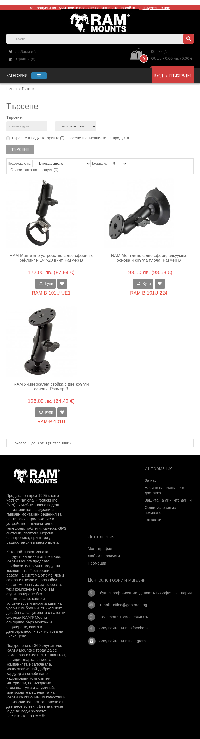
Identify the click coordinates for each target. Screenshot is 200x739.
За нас (151, 480)
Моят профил (100, 548)
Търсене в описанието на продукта (94, 138)
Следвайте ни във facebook (124, 627)
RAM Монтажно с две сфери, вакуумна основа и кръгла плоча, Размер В (148, 257)
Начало (11, 89)
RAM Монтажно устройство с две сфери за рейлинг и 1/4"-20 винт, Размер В (51, 257)
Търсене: (14, 117)
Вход (158, 76)
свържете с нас (156, 7)
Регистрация (180, 76)
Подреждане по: (19, 163)
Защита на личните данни (168, 500)
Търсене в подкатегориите (32, 138)
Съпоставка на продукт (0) (34, 169)
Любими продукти (104, 556)
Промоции (97, 563)
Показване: (99, 163)
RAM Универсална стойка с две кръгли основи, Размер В (51, 386)
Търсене (28, 89)
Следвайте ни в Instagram (121, 640)
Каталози (153, 520)
